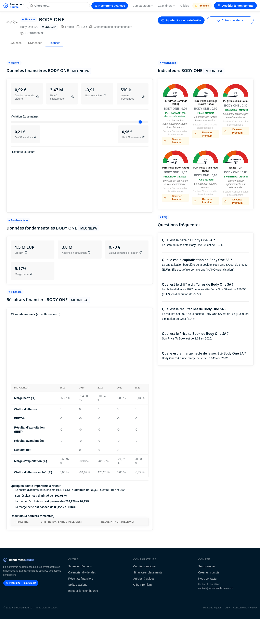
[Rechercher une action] (58, 5)
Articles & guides (143, 578)
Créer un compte (208, 572)
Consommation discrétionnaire (110, 26)
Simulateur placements (147, 572)
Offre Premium (142, 584)
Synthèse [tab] (16, 43)
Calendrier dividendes (82, 572)
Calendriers (166, 5)
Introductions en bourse (83, 590)
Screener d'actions (80, 566)
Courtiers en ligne (144, 566)
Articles (184, 5)
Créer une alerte (230, 20)
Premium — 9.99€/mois (21, 583)
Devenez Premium (173, 141)
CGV (227, 607)
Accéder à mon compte (235, 5)
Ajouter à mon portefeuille (181, 20)
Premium (202, 5)
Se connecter (206, 566)
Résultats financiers (80, 578)
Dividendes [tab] (35, 43)
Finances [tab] (54, 43)
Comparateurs (142, 5)
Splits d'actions (77, 584)
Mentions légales (212, 607)
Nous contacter (207, 578)
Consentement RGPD (245, 607)
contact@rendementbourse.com (215, 588)
